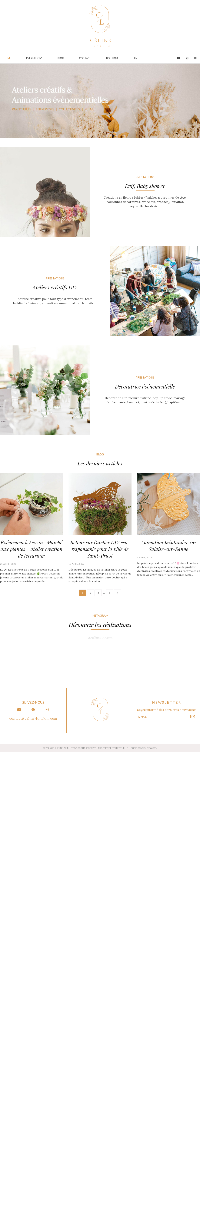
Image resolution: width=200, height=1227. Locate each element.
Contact (85, 58)
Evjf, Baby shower (145, 185)
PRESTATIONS (34, 58)
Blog (61, 58)
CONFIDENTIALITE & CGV (144, 748)
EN (135, 58)
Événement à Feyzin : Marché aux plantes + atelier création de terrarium (31, 549)
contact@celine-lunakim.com (33, 718)
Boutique (112, 58)
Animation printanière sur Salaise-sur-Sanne (168, 545)
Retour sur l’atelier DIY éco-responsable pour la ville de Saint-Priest (100, 549)
